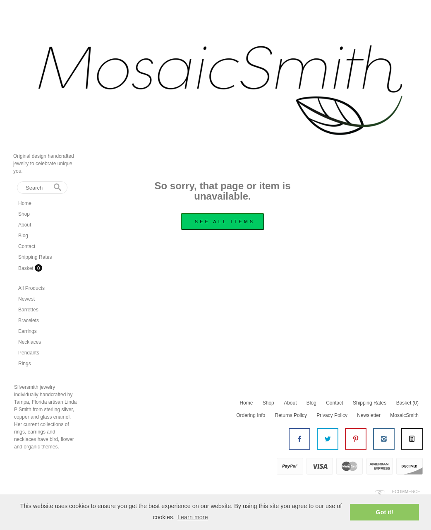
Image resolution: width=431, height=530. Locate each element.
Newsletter (369, 415)
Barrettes (28, 310)
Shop (24, 214)
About (24, 225)
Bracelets (28, 320)
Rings (24, 363)
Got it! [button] (384, 512)
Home (24, 203)
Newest (26, 299)
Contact (26, 246)
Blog (23, 235)
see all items (225, 221)
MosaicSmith (404, 415)
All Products (31, 288)
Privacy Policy (331, 415)
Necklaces (29, 342)
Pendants (28, 353)
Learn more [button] (192, 517)
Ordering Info (250, 415)
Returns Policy (291, 415)
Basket (26, 268)
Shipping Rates (35, 257)
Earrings (27, 331)
